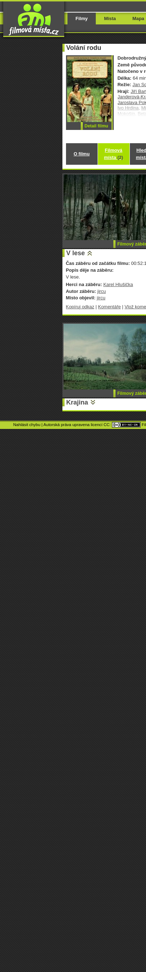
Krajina (77, 402)
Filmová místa (113, 154)
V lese (75, 253)
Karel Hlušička (118, 284)
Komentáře (109, 306)
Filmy (82, 18)
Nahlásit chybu (27, 424)
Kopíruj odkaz (80, 306)
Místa (110, 18)
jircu (101, 291)
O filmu (82, 153)
